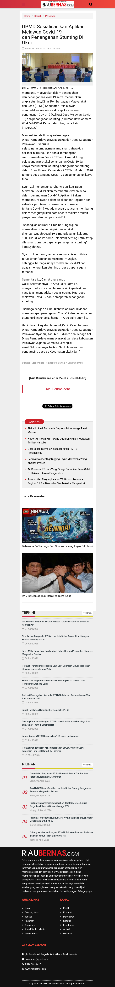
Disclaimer (30, 925)
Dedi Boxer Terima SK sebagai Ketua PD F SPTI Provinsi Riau (55, 451)
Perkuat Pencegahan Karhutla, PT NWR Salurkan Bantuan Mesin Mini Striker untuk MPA (56, 697)
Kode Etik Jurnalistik (35, 929)
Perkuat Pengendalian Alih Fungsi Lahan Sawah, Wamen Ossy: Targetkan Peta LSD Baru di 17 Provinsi (53, 749)
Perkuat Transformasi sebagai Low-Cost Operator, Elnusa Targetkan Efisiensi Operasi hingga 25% (56, 667)
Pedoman (29, 921)
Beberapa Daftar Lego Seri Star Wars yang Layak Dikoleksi (57, 546)
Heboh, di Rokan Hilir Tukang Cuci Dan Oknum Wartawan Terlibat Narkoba (59, 441)
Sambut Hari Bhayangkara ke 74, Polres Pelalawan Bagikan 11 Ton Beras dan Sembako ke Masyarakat (56, 481)
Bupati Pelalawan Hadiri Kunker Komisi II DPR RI (45, 710)
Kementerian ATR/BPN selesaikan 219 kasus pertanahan (50, 736)
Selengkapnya (84, 891)
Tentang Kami (31, 912)
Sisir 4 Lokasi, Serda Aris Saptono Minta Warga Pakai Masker (57, 430)
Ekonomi (67, 912)
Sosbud (67, 921)
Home (27, 16)
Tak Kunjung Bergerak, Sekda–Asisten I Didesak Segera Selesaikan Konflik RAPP (55, 623)
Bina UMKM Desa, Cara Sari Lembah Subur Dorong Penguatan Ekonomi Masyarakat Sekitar (57, 652)
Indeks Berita (31, 933)
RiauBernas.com (58, 389)
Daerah (38, 16)
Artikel (66, 929)
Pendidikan (68, 916)
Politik (66, 908)
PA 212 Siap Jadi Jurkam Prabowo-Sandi (47, 596)
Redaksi (28, 916)
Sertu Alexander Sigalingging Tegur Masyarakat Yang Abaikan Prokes (57, 461)
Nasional (67, 933)
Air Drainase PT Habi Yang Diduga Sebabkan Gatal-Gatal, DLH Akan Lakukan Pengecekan (59, 471)
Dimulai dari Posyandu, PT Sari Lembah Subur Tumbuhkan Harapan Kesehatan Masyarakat (55, 638)
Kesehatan (68, 925)
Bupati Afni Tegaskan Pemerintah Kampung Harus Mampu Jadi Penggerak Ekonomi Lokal (53, 682)
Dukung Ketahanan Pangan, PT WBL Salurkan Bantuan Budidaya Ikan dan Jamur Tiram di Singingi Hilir (56, 723)
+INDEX (87, 612)
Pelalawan (50, 16)
